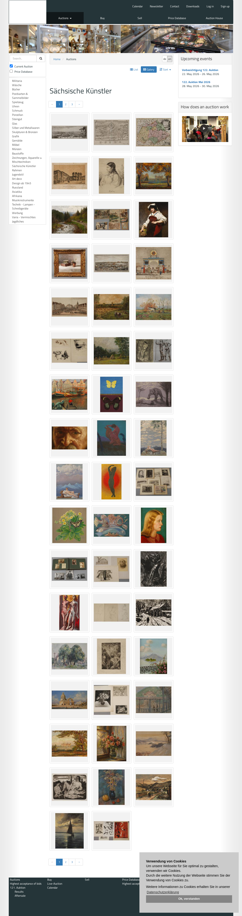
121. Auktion (17, 887)
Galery (148, 69)
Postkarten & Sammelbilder (20, 96)
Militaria (17, 81)
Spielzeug (17, 102)
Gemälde (17, 140)
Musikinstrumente (23, 200)
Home (56, 59)
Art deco (17, 178)
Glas (14, 123)
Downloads (192, 6)
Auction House (214, 18)
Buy (102, 18)
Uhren (15, 106)
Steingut (17, 119)
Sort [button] (165, 69)
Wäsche (17, 85)
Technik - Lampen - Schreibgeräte (23, 206)
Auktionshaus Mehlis (27, 12)
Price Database (177, 18)
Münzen (16, 149)
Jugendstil (18, 174)
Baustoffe (18, 153)
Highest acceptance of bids (26, 883)
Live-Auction (54, 883)
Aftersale (20, 895)
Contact (174, 6)
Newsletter (156, 6)
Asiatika (17, 191)
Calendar (137, 6)
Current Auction (21, 66)
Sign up (225, 6)
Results (19, 891)
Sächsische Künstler (24, 166)
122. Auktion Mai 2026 (196, 82)
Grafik (15, 136)
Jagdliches (18, 221)
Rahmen (17, 170)
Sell (140, 18)
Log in (210, 6)
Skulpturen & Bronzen (25, 132)
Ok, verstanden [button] (189, 898)
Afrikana (17, 196)
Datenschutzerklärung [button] (163, 892)
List (134, 69)
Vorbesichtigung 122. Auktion (200, 70)
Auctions (65, 18)
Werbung (17, 213)
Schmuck (17, 110)
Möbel (15, 144)
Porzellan (17, 115)
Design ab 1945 (21, 183)
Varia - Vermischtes (24, 217)
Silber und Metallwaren (25, 127)
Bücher (16, 89)
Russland (17, 187)
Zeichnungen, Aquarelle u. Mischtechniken (27, 159)
